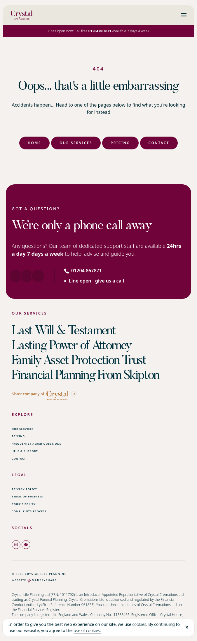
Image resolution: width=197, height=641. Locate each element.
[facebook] (26, 544)
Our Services (76, 142)
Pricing (120, 142)
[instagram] (16, 544)
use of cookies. (87, 630)
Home (34, 142)
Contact (159, 142)
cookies (139, 624)
